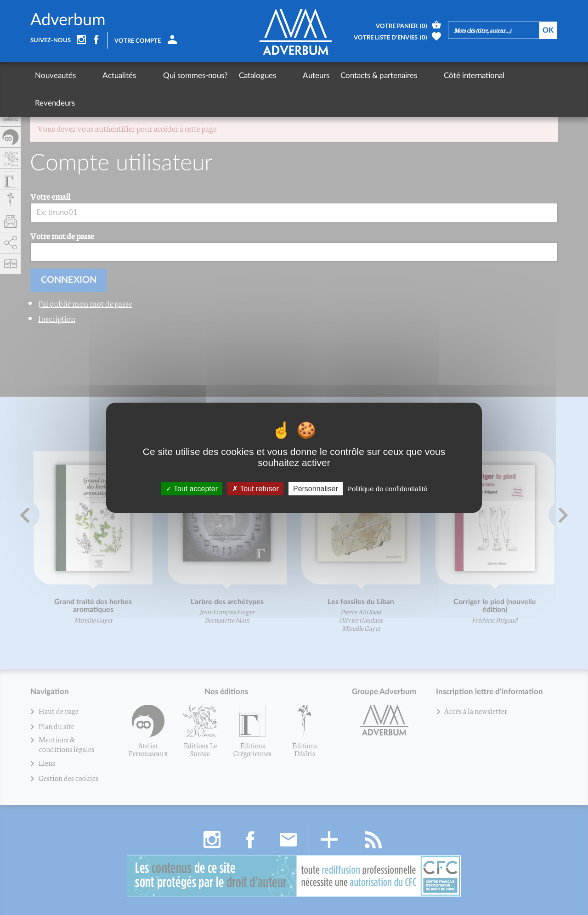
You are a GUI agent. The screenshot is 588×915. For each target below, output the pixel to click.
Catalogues (225, 75)
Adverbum (68, 20)
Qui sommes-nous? (163, 75)
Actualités (103, 75)
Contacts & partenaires (331, 75)
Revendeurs (472, 75)
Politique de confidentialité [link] (387, 488)
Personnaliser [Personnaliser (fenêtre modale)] (315, 488)
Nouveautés (55, 75)
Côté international (411, 75)
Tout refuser (255, 488)
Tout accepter (192, 488)
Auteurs (268, 75)
